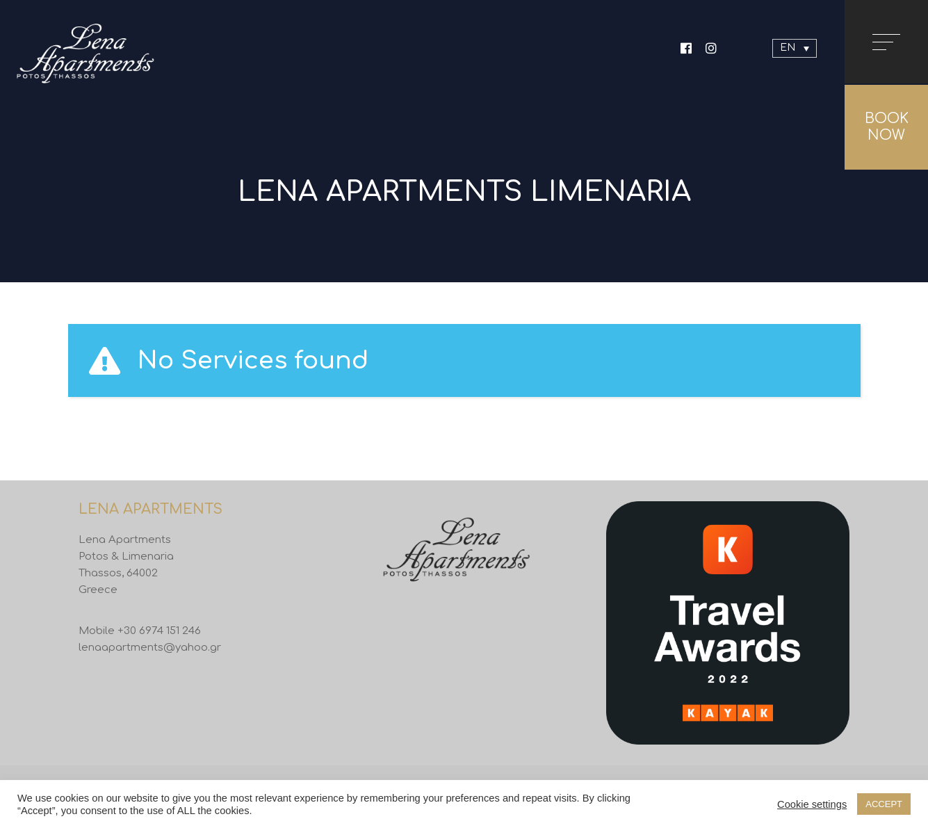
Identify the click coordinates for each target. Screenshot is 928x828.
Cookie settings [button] (812, 804)
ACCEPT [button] (883, 804)
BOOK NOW (887, 127)
